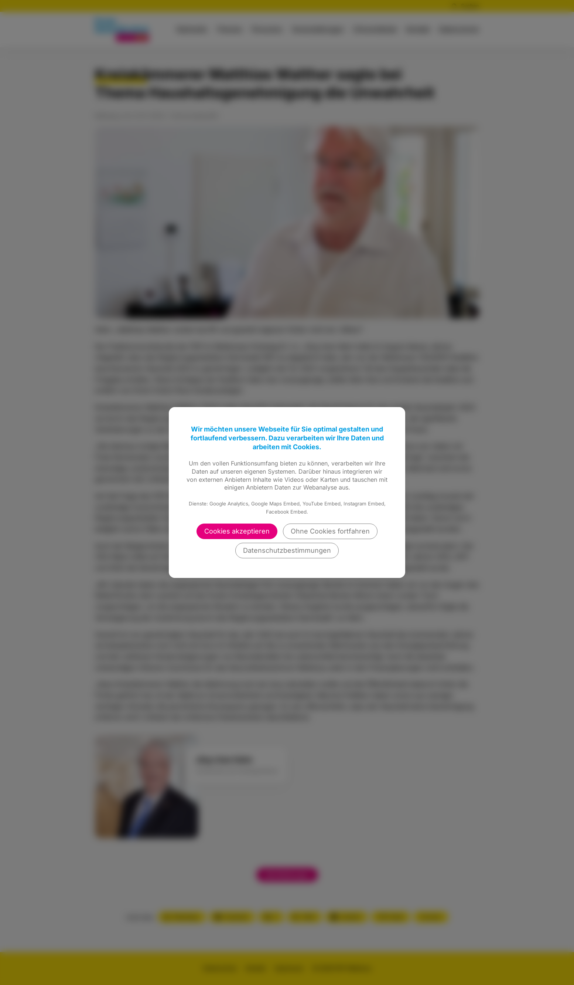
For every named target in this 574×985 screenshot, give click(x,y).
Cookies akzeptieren (237, 531)
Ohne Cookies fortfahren (330, 531)
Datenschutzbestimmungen (287, 550)
